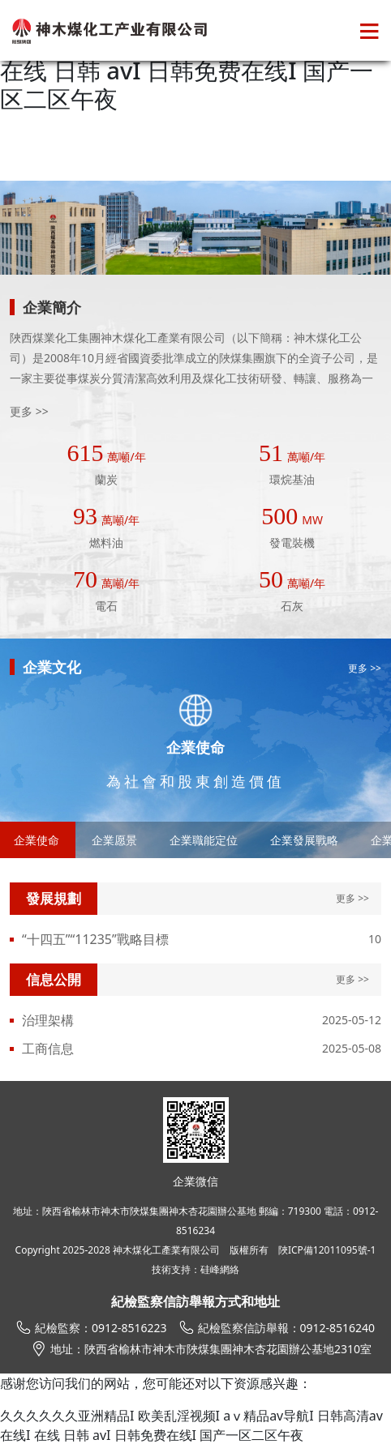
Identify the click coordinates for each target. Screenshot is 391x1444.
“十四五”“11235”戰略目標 (95, 939)
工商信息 (48, 1048)
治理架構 (48, 1020)
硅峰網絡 (219, 1269)
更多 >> (29, 411)
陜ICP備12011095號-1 (327, 1250)
